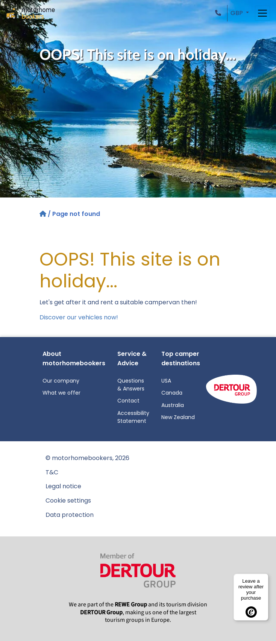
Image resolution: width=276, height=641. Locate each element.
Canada (171, 392)
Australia (172, 405)
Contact (128, 400)
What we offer (61, 392)
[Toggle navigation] (262, 13)
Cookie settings (68, 500)
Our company (60, 380)
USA (166, 380)
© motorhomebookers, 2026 (87, 458)
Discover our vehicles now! (78, 317)
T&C (51, 472)
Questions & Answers (130, 384)
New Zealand (178, 417)
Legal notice (63, 486)
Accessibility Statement (133, 417)
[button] (219, 13)
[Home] (43, 214)
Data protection (69, 514)
